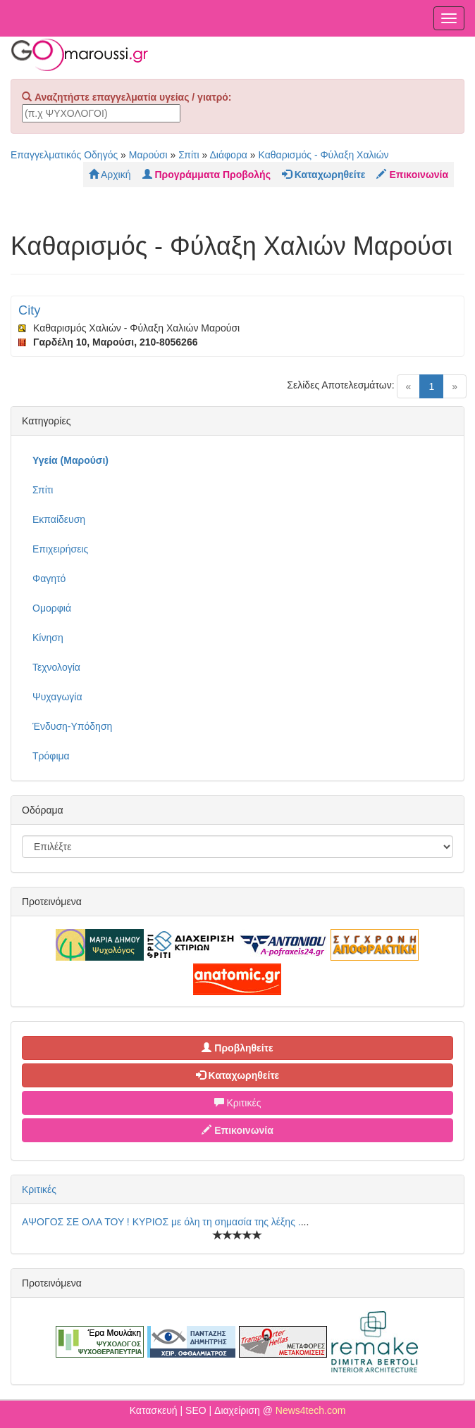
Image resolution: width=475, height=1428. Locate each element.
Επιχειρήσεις (60, 549)
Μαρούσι (148, 154)
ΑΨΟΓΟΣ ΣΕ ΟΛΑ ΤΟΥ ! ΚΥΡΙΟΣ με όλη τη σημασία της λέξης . (161, 1221)
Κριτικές (237, 1102)
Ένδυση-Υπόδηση (72, 726)
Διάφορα (228, 154)
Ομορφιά (51, 608)
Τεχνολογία (56, 667)
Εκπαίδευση (58, 519)
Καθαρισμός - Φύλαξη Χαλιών (324, 154)
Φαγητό (49, 578)
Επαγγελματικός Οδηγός (64, 154)
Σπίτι (188, 154)
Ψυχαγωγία (57, 696)
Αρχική (110, 174)
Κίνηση (47, 637)
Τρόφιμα (51, 756)
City (29, 310)
